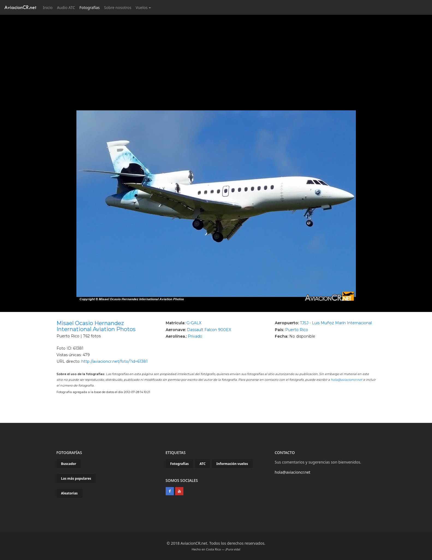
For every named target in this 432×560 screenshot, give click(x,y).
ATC (202, 463)
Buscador (68, 463)
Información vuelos (232, 463)
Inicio (49, 7)
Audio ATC (66, 7)
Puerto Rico (296, 329)
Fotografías (89, 7)
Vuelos (142, 7)
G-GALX (193, 322)
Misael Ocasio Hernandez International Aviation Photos (96, 326)
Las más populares (76, 478)
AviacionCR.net (20, 7)
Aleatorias (69, 493)
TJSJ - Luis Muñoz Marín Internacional (336, 322)
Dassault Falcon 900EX (209, 329)
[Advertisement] (216, 55)
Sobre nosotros (117, 7)
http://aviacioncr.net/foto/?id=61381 (114, 361)
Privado (195, 336)
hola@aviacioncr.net (346, 380)
